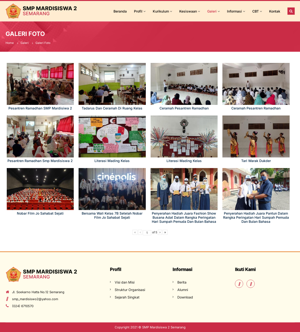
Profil (138, 11)
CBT (255, 11)
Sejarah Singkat (127, 297)
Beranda (120, 11)
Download (185, 297)
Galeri (212, 11)
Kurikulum (161, 11)
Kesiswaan (188, 11)
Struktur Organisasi (130, 290)
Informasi (234, 11)
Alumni (182, 290)
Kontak (274, 11)
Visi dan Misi (124, 282)
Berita (182, 282)
